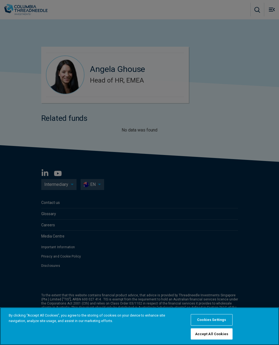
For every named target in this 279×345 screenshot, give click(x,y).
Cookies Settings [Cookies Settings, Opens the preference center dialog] (211, 322)
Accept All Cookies (211, 336)
